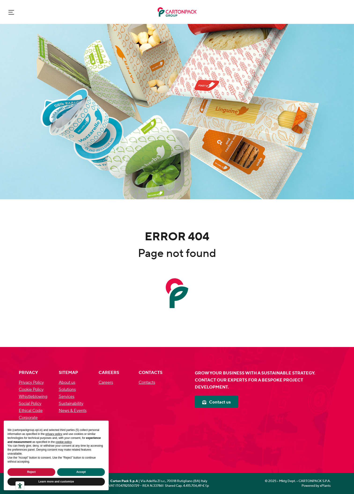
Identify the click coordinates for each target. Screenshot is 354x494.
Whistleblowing (33, 396)
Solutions (67, 389)
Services (66, 396)
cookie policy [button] (63, 442)
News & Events (73, 410)
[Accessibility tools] (19, 485)
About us (67, 382)
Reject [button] (31, 472)
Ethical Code (31, 410)
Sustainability (71, 403)
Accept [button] (81, 472)
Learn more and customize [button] (56, 481)
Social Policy (30, 403)
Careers (106, 382)
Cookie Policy (31, 389)
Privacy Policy (31, 382)
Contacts (147, 382)
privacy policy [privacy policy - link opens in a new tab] (53, 434)
